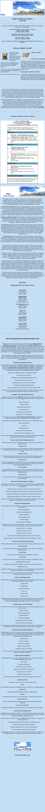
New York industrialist (38, 99)
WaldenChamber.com (22, 1)
